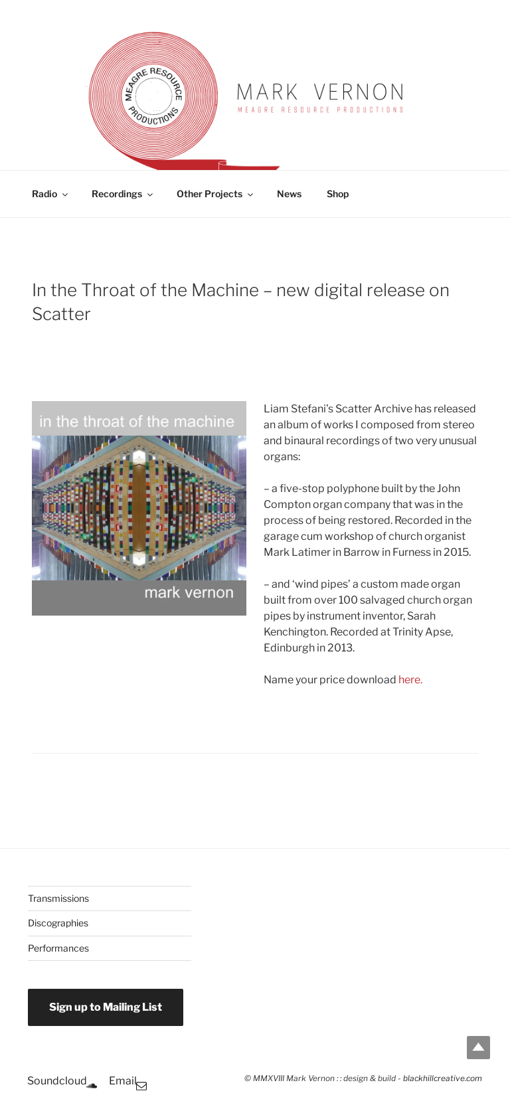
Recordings (123, 193)
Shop (338, 193)
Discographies (58, 922)
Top (478, 1047)
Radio (51, 193)
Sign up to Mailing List (105, 1007)
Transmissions (58, 898)
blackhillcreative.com (442, 1078)
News (289, 193)
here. (410, 679)
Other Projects (216, 193)
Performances (58, 948)
